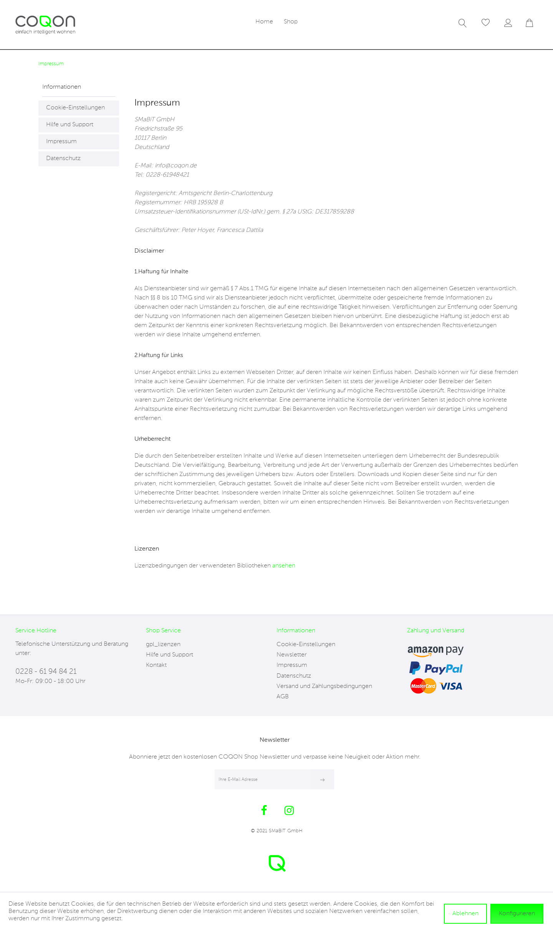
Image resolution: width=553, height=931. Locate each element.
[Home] (264, 22)
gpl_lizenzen (163, 645)
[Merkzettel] (486, 23)
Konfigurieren (517, 914)
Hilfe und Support (69, 125)
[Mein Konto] (510, 23)
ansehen (283, 566)
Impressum (61, 142)
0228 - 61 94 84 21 (45, 671)
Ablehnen (465, 914)
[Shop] (290, 22)
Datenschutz (63, 158)
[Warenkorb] (533, 23)
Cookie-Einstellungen (75, 108)
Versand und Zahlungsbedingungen (324, 686)
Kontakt (156, 665)
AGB (282, 697)
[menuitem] (264, 22)
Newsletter (291, 655)
